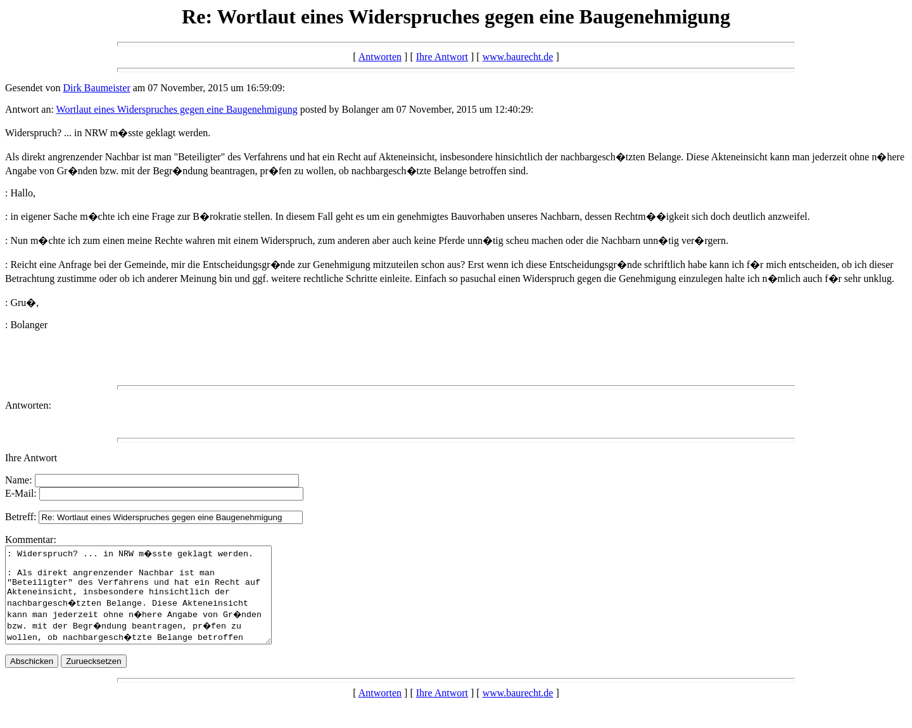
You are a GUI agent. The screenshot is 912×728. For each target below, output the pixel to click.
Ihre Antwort (442, 56)
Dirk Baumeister (96, 87)
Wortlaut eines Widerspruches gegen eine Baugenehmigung (177, 109)
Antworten (380, 56)
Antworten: (28, 405)
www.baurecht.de (518, 56)
